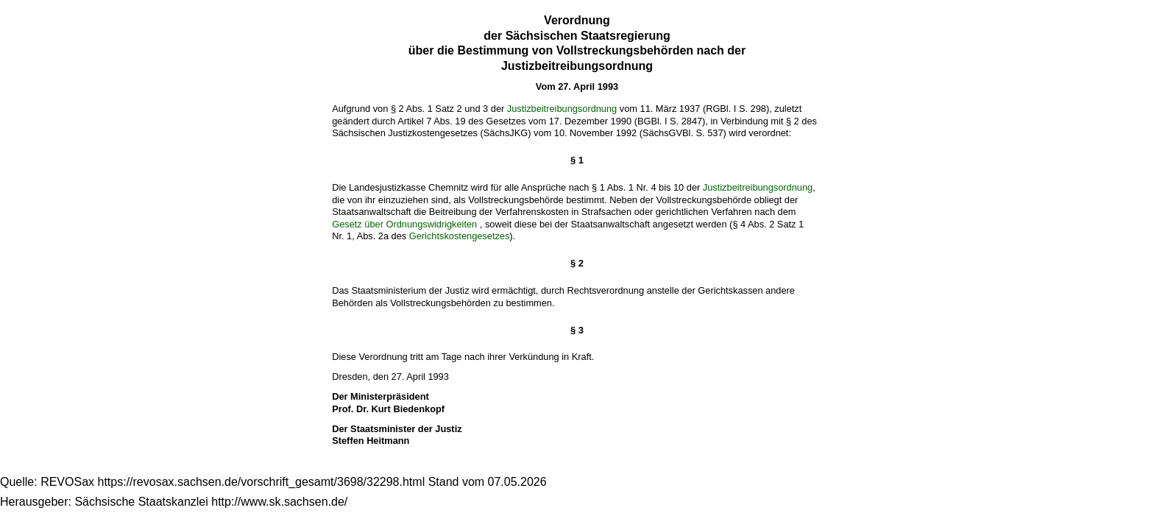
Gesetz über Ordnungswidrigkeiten (404, 224)
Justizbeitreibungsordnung (562, 108)
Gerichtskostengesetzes (459, 235)
